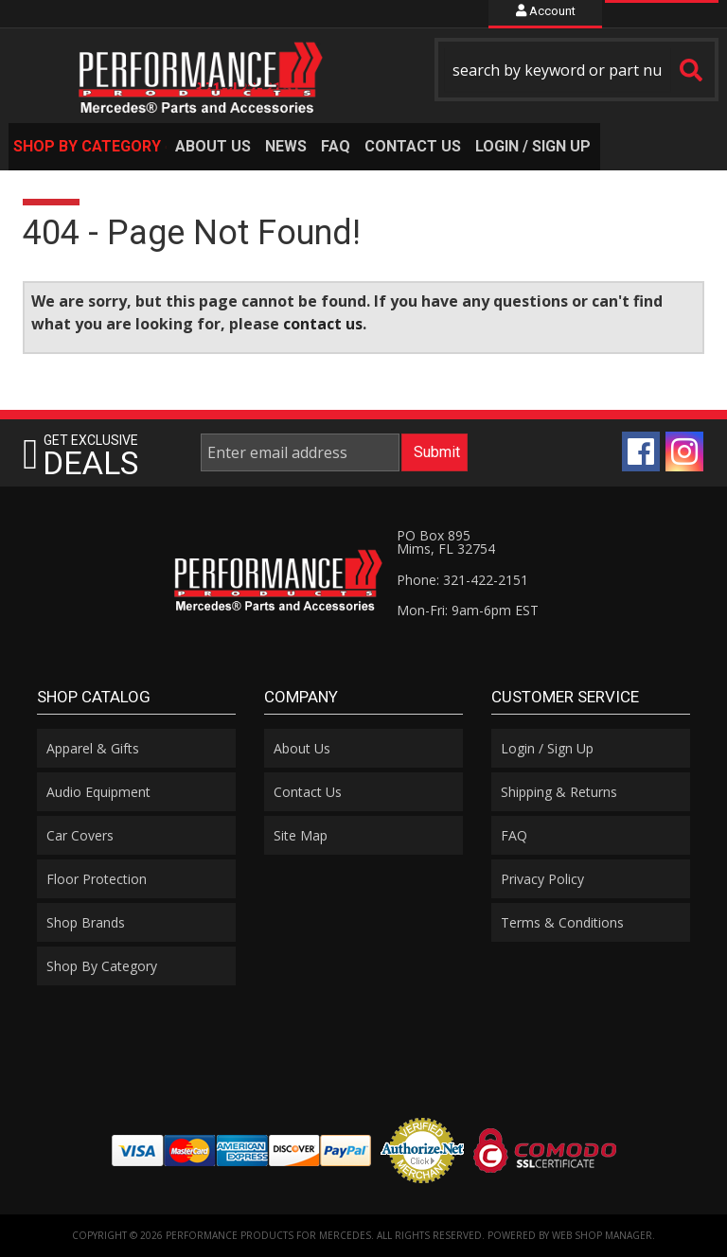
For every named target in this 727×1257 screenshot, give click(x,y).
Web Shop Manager (602, 1235)
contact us (323, 323)
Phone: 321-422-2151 (462, 580)
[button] (576, 69)
